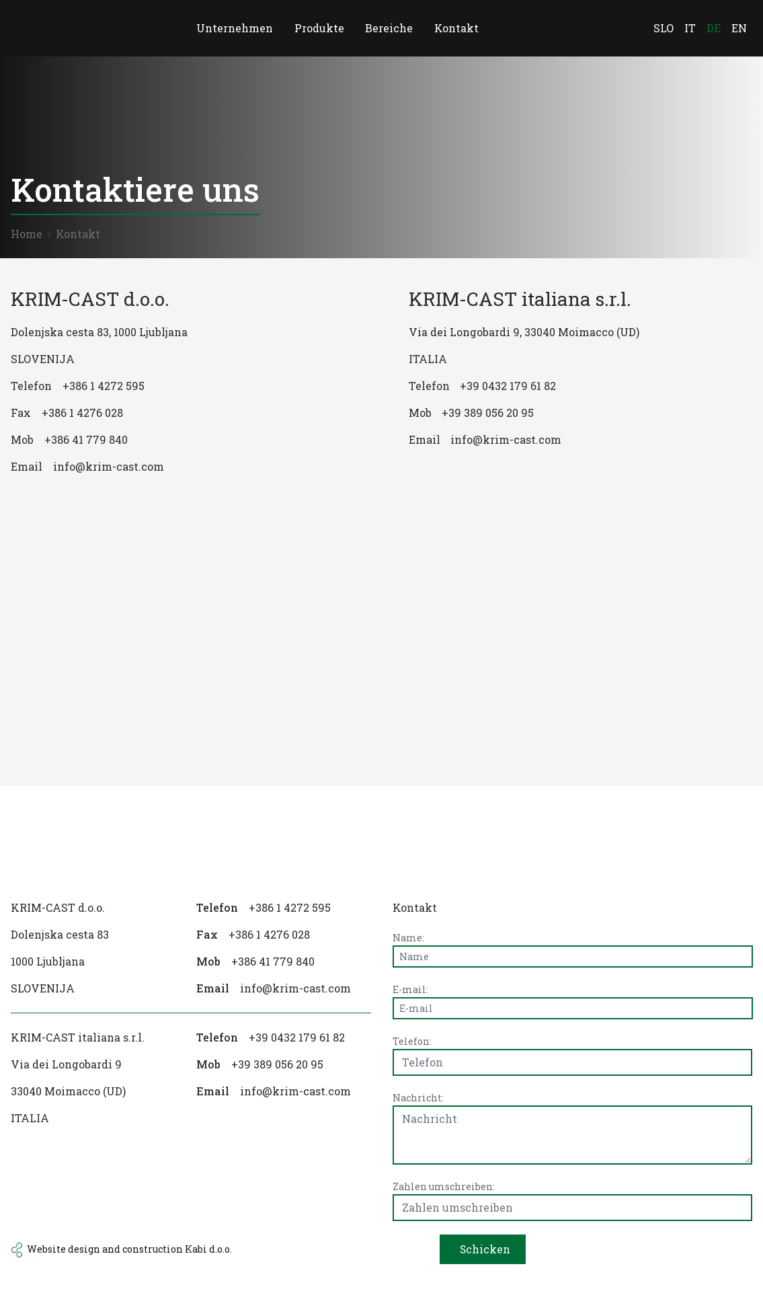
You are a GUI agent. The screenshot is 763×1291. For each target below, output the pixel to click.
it (690, 28)
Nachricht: (418, 1097)
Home (26, 234)
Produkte (319, 28)
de (714, 28)
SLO (663, 28)
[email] (283, 988)
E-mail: (410, 989)
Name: (408, 937)
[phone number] (183, 386)
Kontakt (457, 28)
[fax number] (183, 413)
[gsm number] (183, 440)
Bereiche (389, 28)
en (739, 28)
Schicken (484, 1249)
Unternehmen (234, 28)
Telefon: (412, 1041)
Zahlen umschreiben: (444, 1186)
